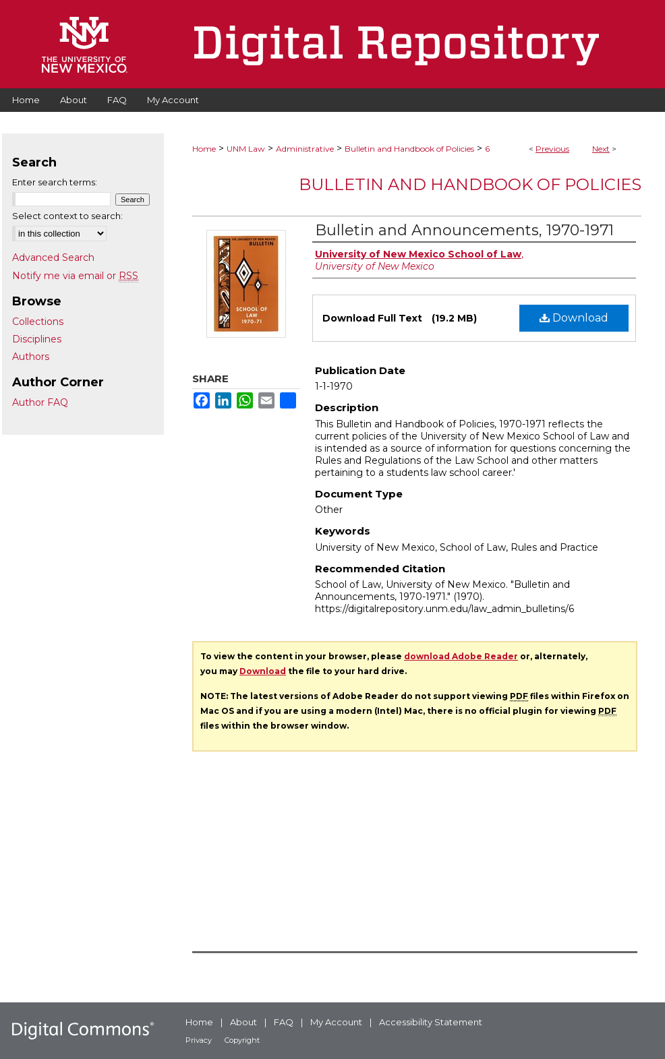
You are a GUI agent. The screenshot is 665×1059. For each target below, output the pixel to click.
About (243, 1022)
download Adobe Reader (461, 656)
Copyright (242, 1040)
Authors (30, 357)
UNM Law (246, 149)
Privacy (198, 1040)
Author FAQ (40, 402)
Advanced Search (53, 257)
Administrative (305, 149)
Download (574, 317)
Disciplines (36, 339)
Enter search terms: (54, 182)
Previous (552, 149)
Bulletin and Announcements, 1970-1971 (464, 230)
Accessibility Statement (430, 1022)
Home (204, 149)
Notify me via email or (75, 276)
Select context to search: (67, 215)
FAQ (283, 1022)
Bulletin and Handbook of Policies (409, 149)
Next (601, 149)
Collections (37, 321)
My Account (336, 1022)
